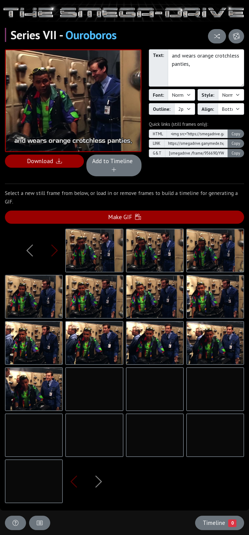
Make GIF (124, 217)
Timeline (219, 523)
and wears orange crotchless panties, (206, 68)
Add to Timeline (114, 165)
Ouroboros (91, 35)
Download (44, 161)
